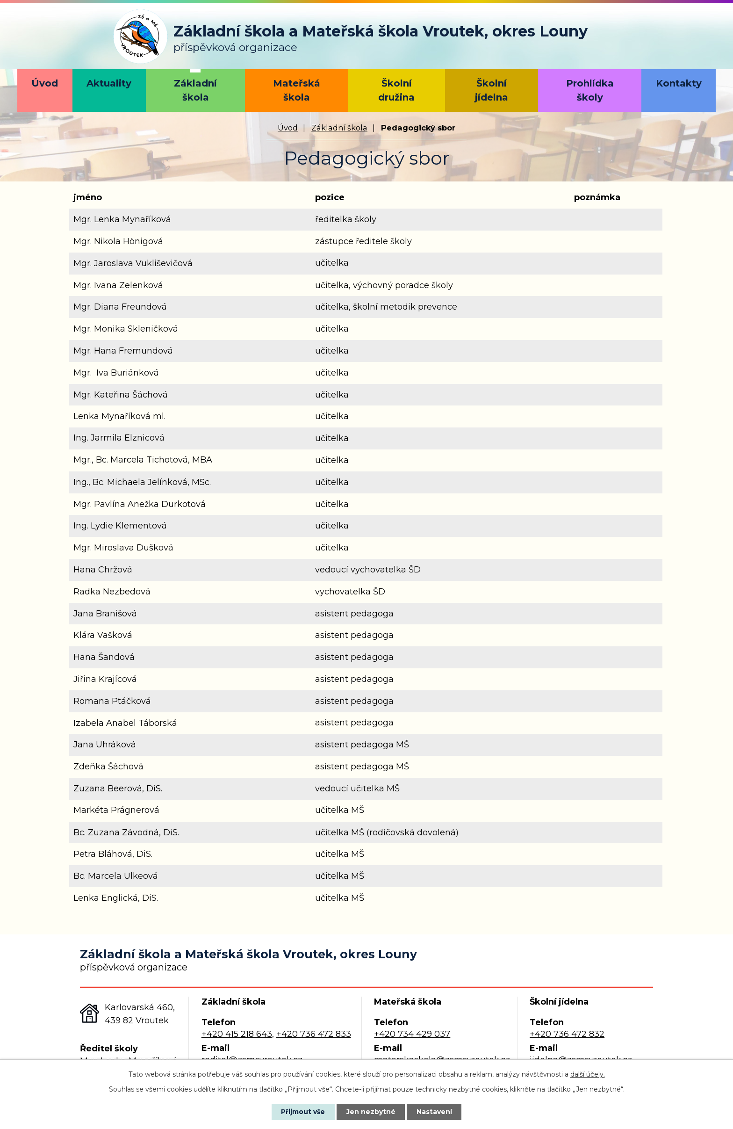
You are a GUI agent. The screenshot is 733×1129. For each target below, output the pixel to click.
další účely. (587, 1074)
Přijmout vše (303, 1111)
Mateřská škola (296, 90)
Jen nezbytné (370, 1111)
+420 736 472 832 (567, 1034)
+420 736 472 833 (313, 1034)
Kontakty (679, 83)
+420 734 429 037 (412, 1034)
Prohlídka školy (590, 90)
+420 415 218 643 (236, 1034)
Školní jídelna (491, 90)
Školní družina (396, 90)
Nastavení (435, 1111)
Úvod (44, 83)
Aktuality (108, 83)
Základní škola (195, 90)
